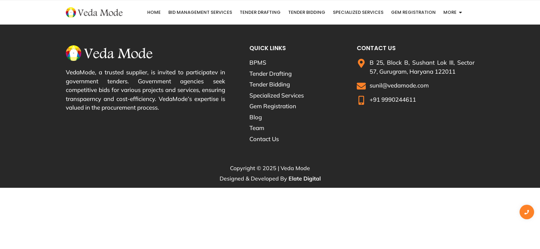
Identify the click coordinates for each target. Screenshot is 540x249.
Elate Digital (305, 178)
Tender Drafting (260, 12)
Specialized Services (358, 12)
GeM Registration (413, 12)
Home (154, 12)
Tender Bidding (306, 12)
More (450, 12)
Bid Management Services (200, 12)
